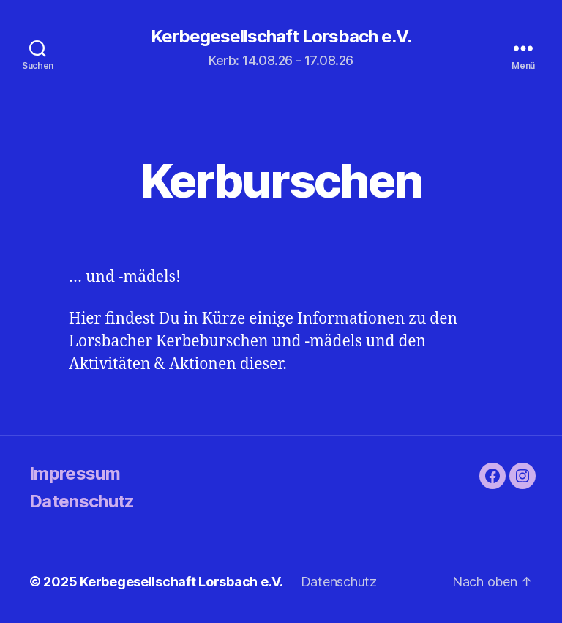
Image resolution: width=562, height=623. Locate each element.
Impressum (74, 473)
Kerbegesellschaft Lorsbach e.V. (281, 36)
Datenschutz (82, 501)
